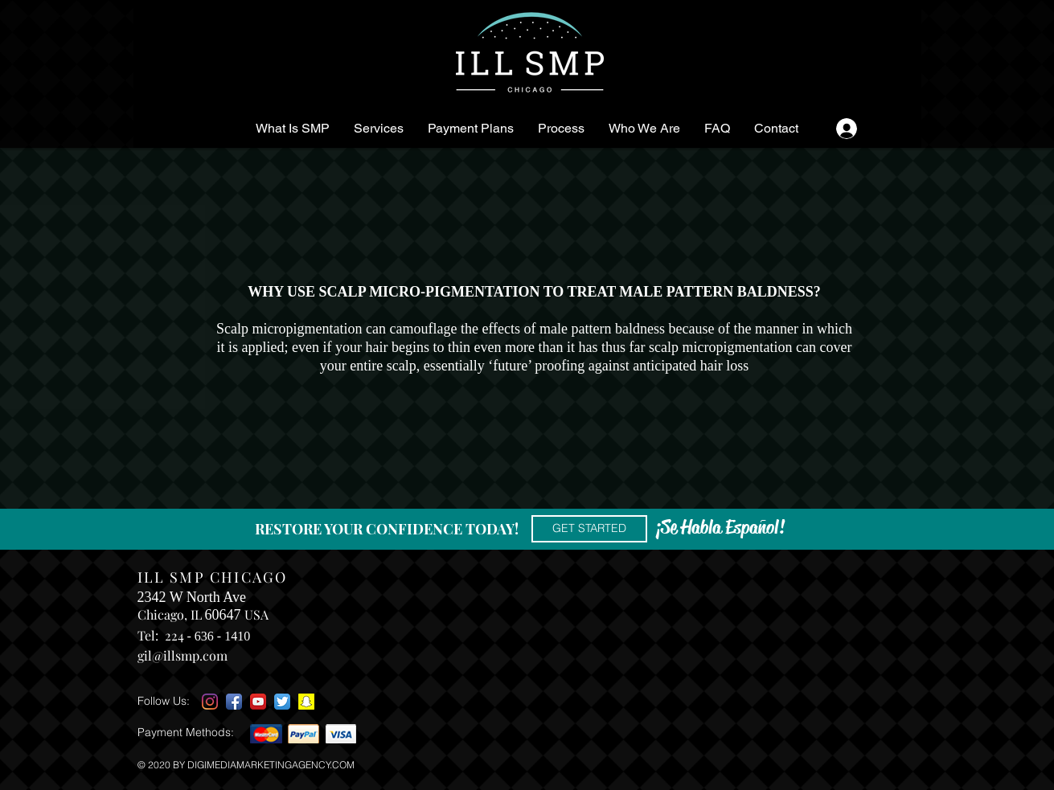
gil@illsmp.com (182, 655)
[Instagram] (210, 702)
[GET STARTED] (589, 528)
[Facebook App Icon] (234, 702)
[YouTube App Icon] (258, 702)
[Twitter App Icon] (282, 702)
